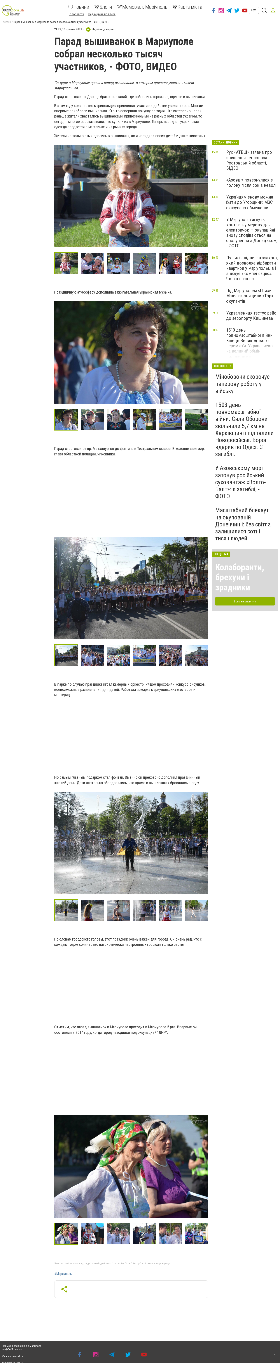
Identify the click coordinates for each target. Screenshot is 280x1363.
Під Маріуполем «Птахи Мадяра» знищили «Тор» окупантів (249, 296)
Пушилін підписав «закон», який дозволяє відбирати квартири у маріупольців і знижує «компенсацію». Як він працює (252, 268)
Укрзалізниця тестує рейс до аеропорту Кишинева (251, 315)
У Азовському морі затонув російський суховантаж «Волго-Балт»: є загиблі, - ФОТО (240, 482)
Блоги (103, 7)
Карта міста (187, 7)
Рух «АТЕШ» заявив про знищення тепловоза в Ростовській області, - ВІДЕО (249, 160)
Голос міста (76, 14)
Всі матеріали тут (245, 601)
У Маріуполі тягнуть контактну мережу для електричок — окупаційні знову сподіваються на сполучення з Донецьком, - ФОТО (251, 233)
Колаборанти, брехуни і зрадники (239, 577)
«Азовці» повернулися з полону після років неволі (251, 182)
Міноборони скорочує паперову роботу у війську (242, 383)
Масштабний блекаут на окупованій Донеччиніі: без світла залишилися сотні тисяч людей (243, 524)
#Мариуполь (63, 1274)
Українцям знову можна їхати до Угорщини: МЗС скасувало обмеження (249, 202)
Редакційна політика (102, 14)
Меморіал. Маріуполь (142, 7)
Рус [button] (254, 10)
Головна (6, 22)
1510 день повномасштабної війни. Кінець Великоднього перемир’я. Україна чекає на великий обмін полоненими (250, 343)
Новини (78, 7)
